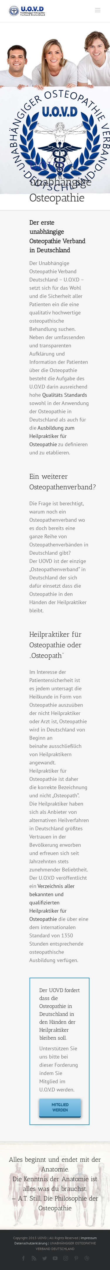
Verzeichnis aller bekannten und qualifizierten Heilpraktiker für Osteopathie (52, 902)
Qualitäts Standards (64, 394)
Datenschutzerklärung (30, 1243)
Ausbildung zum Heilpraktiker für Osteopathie (52, 436)
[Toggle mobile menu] (98, 10)
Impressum (89, 1238)
